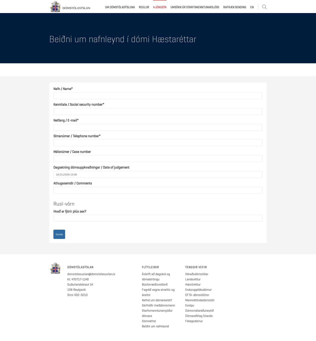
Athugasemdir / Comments (72, 183)
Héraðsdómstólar (196, 274)
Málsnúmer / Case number (72, 152)
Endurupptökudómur (198, 290)
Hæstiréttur (193, 284)
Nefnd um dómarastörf (157, 300)
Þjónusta (159, 7)
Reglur (144, 7)
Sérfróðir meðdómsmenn (158, 305)
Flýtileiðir (150, 267)
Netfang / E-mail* (66, 120)
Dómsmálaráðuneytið (199, 310)
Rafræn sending (234, 7)
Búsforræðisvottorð (154, 284)
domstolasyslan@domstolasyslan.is (91, 274)
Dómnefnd (149, 321)
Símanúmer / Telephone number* (77, 136)
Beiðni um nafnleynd (155, 326)
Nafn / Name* (63, 89)
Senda (59, 234)
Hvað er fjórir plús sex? (69, 211)
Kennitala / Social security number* (78, 104)
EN (252, 7)
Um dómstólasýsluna (120, 7)
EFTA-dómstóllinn (197, 295)
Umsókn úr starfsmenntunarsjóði (194, 7)
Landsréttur (193, 279)
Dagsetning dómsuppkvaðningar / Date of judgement (91, 167)
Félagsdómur (194, 321)
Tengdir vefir (196, 267)
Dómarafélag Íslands (199, 316)
